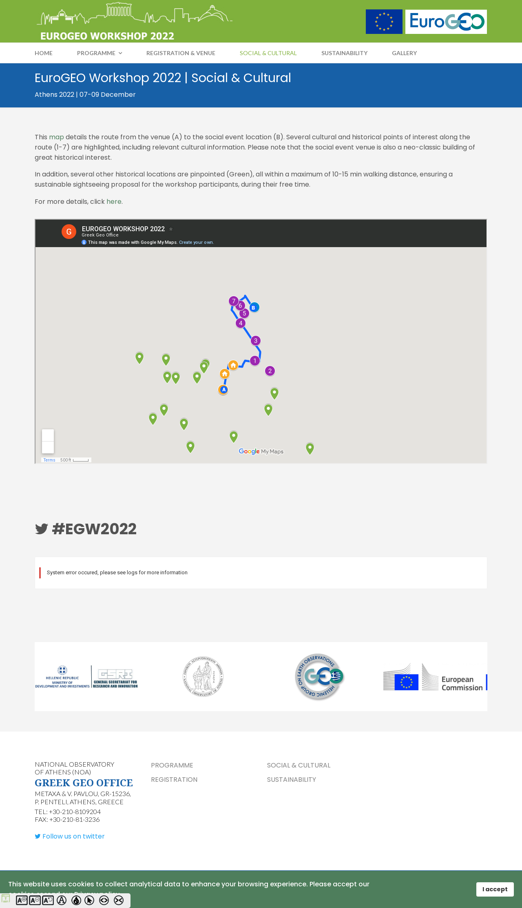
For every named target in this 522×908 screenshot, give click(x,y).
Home (44, 52)
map (57, 137)
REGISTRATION (174, 781)
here (114, 202)
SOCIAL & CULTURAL (268, 52)
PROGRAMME (96, 52)
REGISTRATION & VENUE (180, 52)
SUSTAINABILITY (344, 52)
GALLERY (404, 52)
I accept (495, 889)
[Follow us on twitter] (70, 837)
